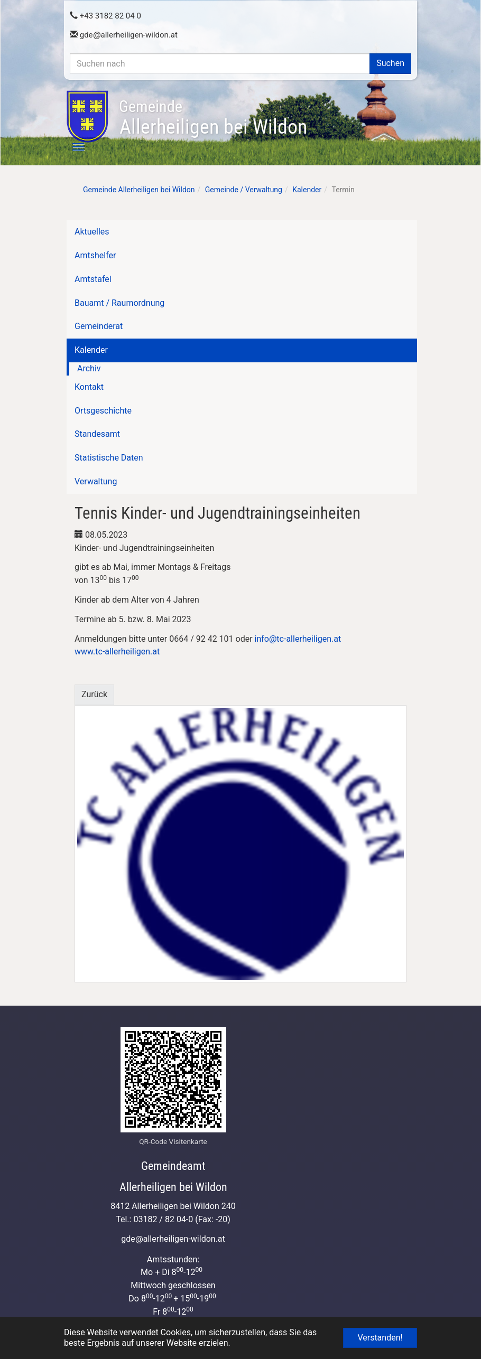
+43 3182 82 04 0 (105, 16)
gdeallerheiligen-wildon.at (124, 35)
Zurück (94, 694)
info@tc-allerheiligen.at (298, 639)
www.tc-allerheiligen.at (117, 651)
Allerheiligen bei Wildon (213, 117)
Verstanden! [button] (379, 1338)
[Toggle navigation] (72, 147)
